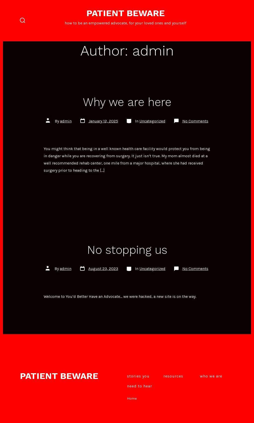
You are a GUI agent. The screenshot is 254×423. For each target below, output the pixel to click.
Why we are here (127, 102)
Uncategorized (152, 121)
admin (66, 121)
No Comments (195, 121)
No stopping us (127, 250)
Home (132, 398)
